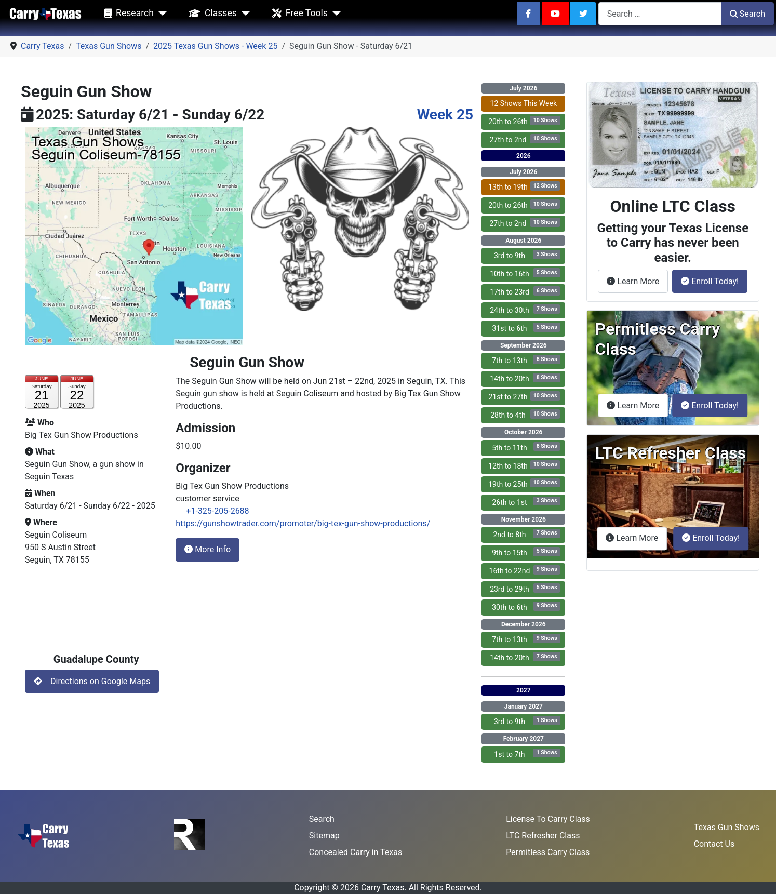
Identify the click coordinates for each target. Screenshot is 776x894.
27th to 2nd (524, 139)
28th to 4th (525, 414)
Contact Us (714, 844)
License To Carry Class (548, 819)
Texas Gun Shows (726, 827)
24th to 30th (525, 309)
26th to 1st (526, 501)
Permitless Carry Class (548, 852)
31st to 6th (526, 327)
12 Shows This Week (523, 103)
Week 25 (445, 114)
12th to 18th (524, 465)
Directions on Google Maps (92, 681)
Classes (211, 13)
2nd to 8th (526, 534)
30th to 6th (526, 606)
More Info (207, 549)
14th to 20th (525, 378)
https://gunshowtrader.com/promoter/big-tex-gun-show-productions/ (303, 523)
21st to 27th (524, 396)
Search (747, 14)
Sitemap (324, 835)
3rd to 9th (527, 255)
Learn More (637, 280)
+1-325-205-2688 (217, 511)
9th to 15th (526, 552)
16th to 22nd (525, 570)
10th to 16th (525, 273)
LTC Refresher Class (543, 835)
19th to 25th (524, 483)
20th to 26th (524, 121)
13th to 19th (524, 186)
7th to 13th (526, 360)
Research (127, 13)
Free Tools (298, 13)
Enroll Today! (710, 281)
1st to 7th (527, 753)
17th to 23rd (525, 291)
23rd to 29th (525, 588)
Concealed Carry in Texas (355, 852)
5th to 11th (526, 447)
